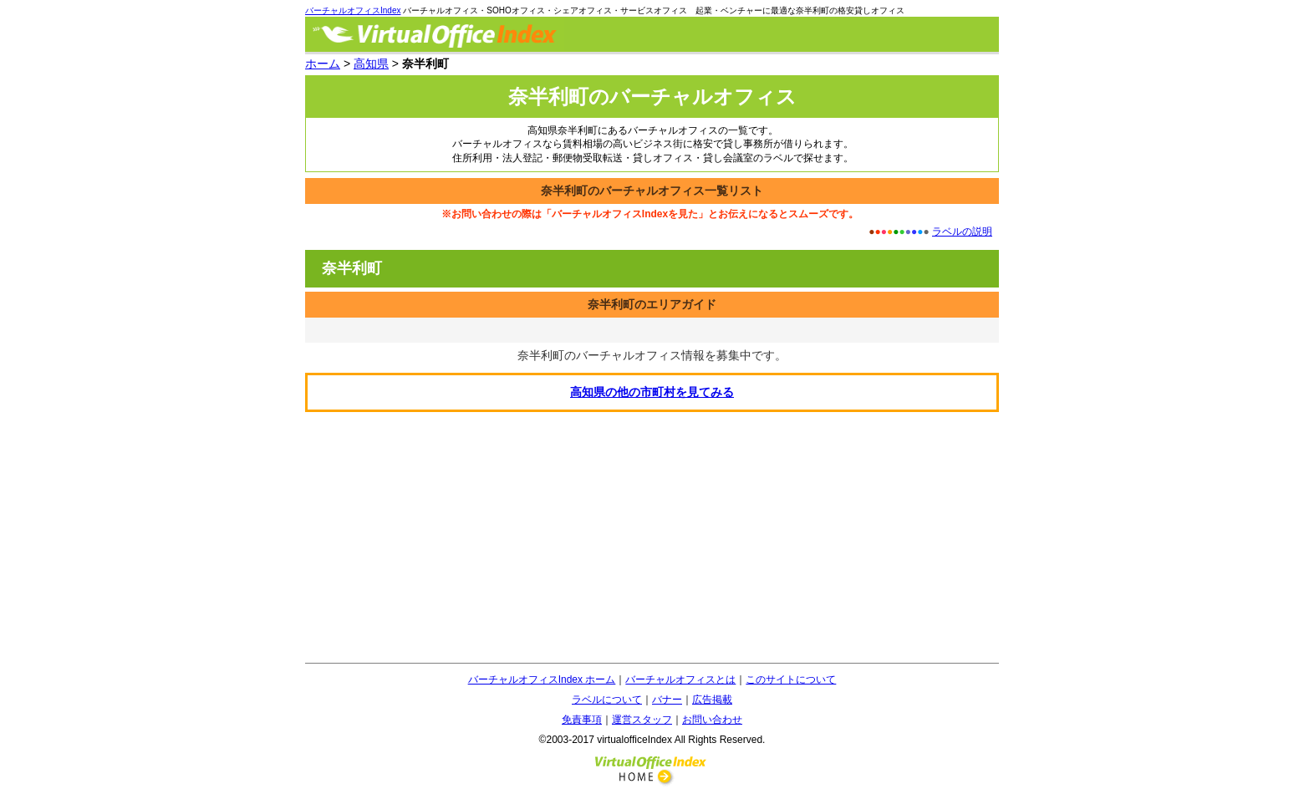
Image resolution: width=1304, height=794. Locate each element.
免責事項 (582, 719)
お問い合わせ (712, 719)
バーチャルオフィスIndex (352, 10)
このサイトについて (791, 679)
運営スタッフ (642, 719)
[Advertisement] (652, 537)
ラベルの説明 (962, 231)
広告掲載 (712, 699)
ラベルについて (607, 699)
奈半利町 (352, 268)
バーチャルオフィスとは (680, 679)
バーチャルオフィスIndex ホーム (542, 679)
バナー (667, 699)
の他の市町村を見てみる (652, 392)
